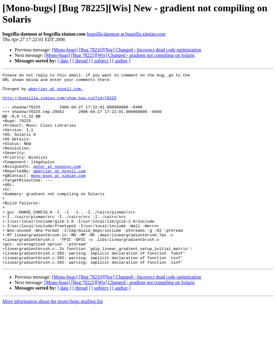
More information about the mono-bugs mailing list (52, 339)
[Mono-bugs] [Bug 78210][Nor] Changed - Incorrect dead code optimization (126, 49)
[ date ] (64, 60)
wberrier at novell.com (59, 191)
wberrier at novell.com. (56, 92)
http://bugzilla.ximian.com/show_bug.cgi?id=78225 (59, 103)
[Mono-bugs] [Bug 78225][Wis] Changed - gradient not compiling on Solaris (119, 55)
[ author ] (121, 60)
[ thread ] (81, 60)
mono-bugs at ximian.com (58, 196)
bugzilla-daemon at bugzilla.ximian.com (126, 34)
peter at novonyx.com (57, 185)
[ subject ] (101, 60)
